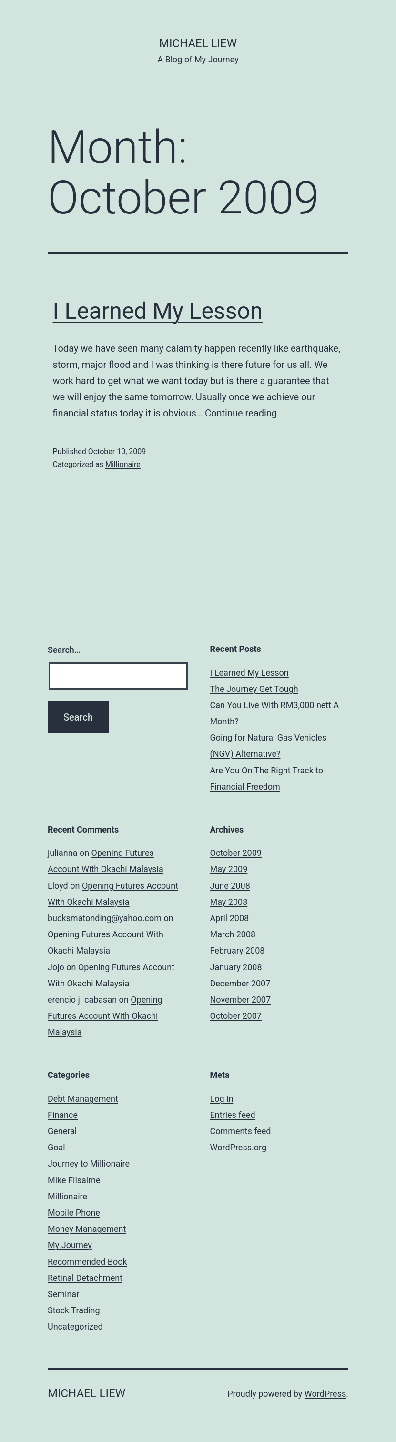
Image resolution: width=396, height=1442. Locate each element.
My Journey (70, 1245)
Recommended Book (87, 1262)
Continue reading (241, 413)
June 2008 (230, 886)
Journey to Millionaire (89, 1163)
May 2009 (229, 869)
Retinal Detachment (85, 1278)
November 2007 (240, 1000)
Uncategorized (75, 1326)
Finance (63, 1115)
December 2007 (240, 983)
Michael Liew (198, 43)
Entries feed (232, 1115)
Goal (56, 1147)
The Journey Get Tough (254, 689)
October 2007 (236, 1016)
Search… (64, 650)
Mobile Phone (74, 1213)
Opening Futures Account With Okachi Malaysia (105, 1016)
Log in (222, 1099)
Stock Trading (74, 1310)
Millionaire (123, 464)
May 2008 (229, 902)
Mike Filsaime (74, 1180)
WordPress (325, 1394)
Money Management (87, 1229)
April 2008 (229, 918)
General (62, 1131)
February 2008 (237, 950)
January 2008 (236, 967)
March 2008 (233, 934)
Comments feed (240, 1131)
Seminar (63, 1294)
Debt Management (83, 1099)
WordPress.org (238, 1147)
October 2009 (236, 853)
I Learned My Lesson (158, 311)
